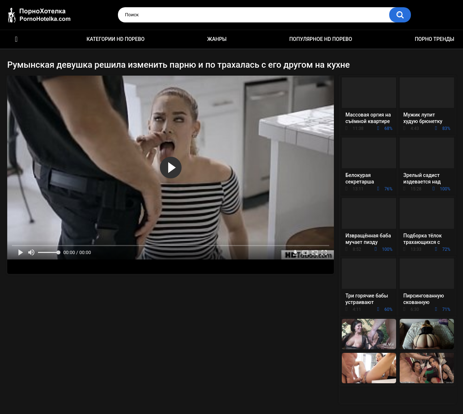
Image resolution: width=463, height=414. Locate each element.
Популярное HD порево (320, 39)
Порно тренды (434, 39)
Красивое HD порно (16, 39)
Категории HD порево (115, 39)
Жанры (217, 39)
